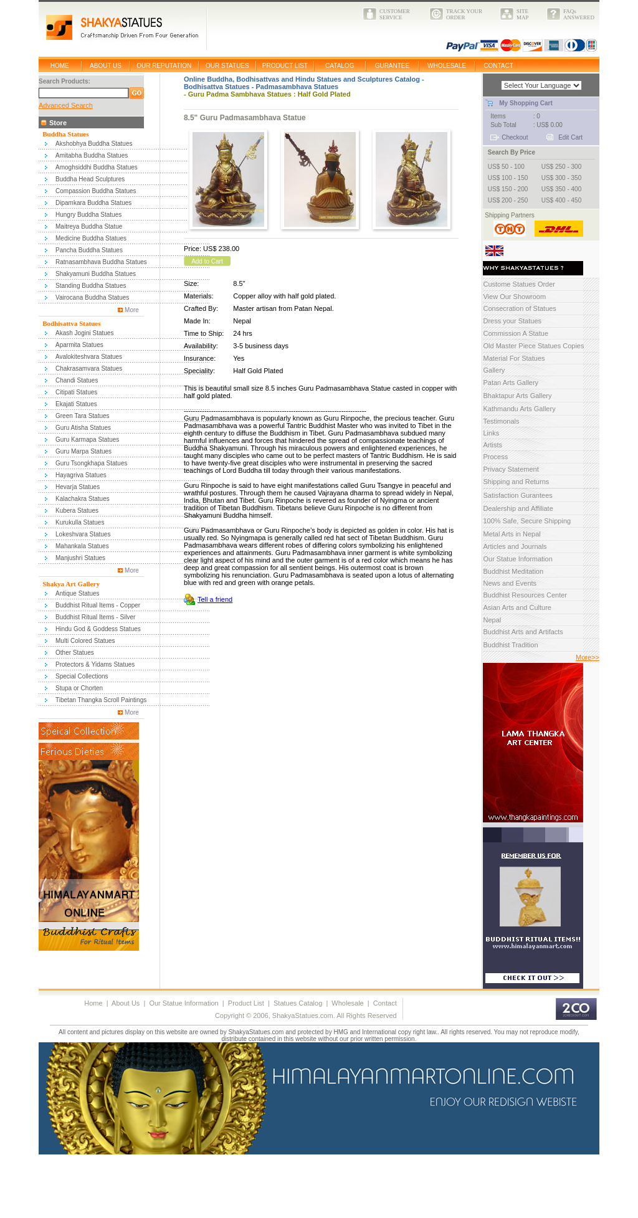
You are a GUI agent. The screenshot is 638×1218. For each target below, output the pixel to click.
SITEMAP (523, 14)
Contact (385, 1003)
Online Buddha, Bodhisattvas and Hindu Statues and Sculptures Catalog (302, 79)
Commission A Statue (515, 333)
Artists (492, 445)
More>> (587, 657)
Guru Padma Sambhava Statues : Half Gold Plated (269, 94)
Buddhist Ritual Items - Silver (95, 617)
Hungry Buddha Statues (88, 214)
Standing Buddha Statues (90, 285)
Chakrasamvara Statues (88, 368)
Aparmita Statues (79, 344)
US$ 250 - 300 (561, 166)
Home (93, 1003)
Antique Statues (77, 593)
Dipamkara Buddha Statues (93, 202)
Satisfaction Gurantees (517, 495)
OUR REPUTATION (163, 65)
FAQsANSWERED (578, 14)
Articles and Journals (514, 546)
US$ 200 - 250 (508, 200)
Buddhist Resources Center (525, 595)
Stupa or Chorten (79, 688)
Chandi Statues (76, 380)
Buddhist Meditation (513, 571)
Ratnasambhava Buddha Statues (101, 262)
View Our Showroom (514, 296)
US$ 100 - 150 (508, 177)
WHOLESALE (446, 65)
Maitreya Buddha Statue (88, 226)
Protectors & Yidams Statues (95, 664)
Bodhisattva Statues (217, 86)
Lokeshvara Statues (82, 534)
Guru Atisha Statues (83, 427)
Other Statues (74, 652)
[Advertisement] (228, 1189)
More (132, 310)
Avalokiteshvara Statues (88, 356)
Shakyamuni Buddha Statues (95, 273)
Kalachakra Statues (82, 498)
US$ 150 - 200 (508, 189)
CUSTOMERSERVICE (394, 14)
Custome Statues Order (519, 284)
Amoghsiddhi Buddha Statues (96, 167)
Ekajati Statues (76, 404)
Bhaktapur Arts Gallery (517, 395)
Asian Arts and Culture (517, 607)
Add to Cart (207, 261)
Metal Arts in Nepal (511, 534)
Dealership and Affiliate (518, 508)
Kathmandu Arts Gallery (519, 408)
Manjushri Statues (80, 557)
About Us (126, 1003)
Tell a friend (215, 599)
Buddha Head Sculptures (90, 179)
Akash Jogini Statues (84, 333)
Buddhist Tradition (510, 645)
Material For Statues (514, 358)
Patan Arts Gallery (510, 382)
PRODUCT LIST (285, 65)
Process (495, 456)
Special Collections (81, 676)
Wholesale (347, 1003)
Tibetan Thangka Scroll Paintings (100, 700)
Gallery (494, 370)
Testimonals (501, 421)
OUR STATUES (227, 65)
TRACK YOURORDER (464, 14)
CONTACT (498, 65)
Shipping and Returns (516, 481)
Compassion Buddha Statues (95, 191)
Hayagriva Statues (81, 475)
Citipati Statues (76, 392)
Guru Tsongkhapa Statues (91, 463)
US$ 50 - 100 (506, 166)
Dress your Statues (512, 321)
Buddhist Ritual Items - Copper (97, 605)
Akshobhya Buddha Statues (93, 143)
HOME (59, 65)
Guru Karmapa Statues (87, 439)
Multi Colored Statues (85, 640)
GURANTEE (392, 65)
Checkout (515, 137)
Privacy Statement (510, 469)
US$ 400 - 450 (561, 200)
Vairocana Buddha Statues (92, 297)
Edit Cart (570, 137)
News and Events (509, 583)
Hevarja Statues (77, 486)
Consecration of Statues (519, 308)
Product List (246, 1003)
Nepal (492, 620)
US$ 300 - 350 (561, 177)
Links (491, 433)
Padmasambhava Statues (296, 86)
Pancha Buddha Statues (89, 250)
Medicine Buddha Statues (90, 238)
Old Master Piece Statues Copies (533, 346)
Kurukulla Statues (79, 522)
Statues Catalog (298, 1003)
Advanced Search (66, 105)
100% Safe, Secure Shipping (527, 521)
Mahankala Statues (82, 546)
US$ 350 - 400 (561, 189)
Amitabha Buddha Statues (91, 155)
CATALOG (339, 65)
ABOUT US (105, 65)
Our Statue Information (517, 559)
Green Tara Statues (82, 415)
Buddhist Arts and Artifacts (523, 631)
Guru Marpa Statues (83, 451)
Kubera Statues (76, 510)
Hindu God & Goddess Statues (98, 629)
